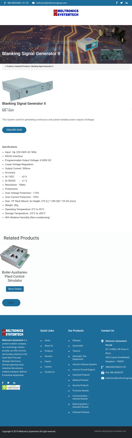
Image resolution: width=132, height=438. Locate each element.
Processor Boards (81, 390)
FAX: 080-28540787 (114, 372)
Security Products (81, 385)
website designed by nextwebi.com (110, 431)
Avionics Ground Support (84, 369)
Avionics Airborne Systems (85, 364)
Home (5, 21)
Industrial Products (81, 375)
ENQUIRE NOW (14, 129)
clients (59, 21)
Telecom (76, 351)
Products (32, 21)
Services (46, 21)
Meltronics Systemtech (29, 431)
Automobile (78, 346)
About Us (17, 21)
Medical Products (80, 380)
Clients (48, 361)
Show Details (15, 289)
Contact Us (87, 21)
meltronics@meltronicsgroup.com (51, 3)
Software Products (81, 412)
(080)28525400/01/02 (116, 367)
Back (11, 302)
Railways (77, 340)
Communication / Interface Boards (80, 397)
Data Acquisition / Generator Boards (81, 405)
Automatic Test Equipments (79, 357)
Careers (71, 21)
